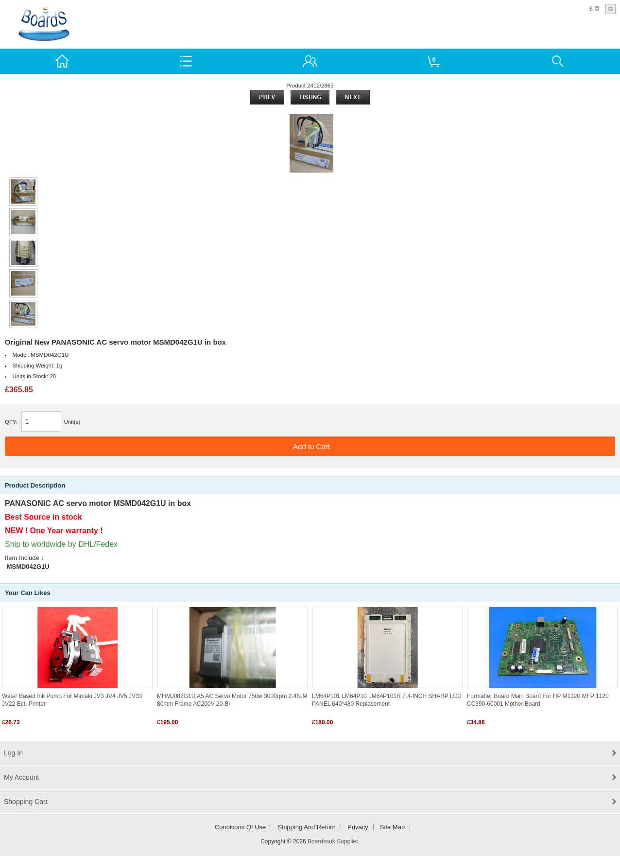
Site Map (392, 827)
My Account (21, 777)
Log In (13, 753)
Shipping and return (307, 827)
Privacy (357, 827)
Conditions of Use (240, 827)
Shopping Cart (26, 801)
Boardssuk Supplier (333, 841)
